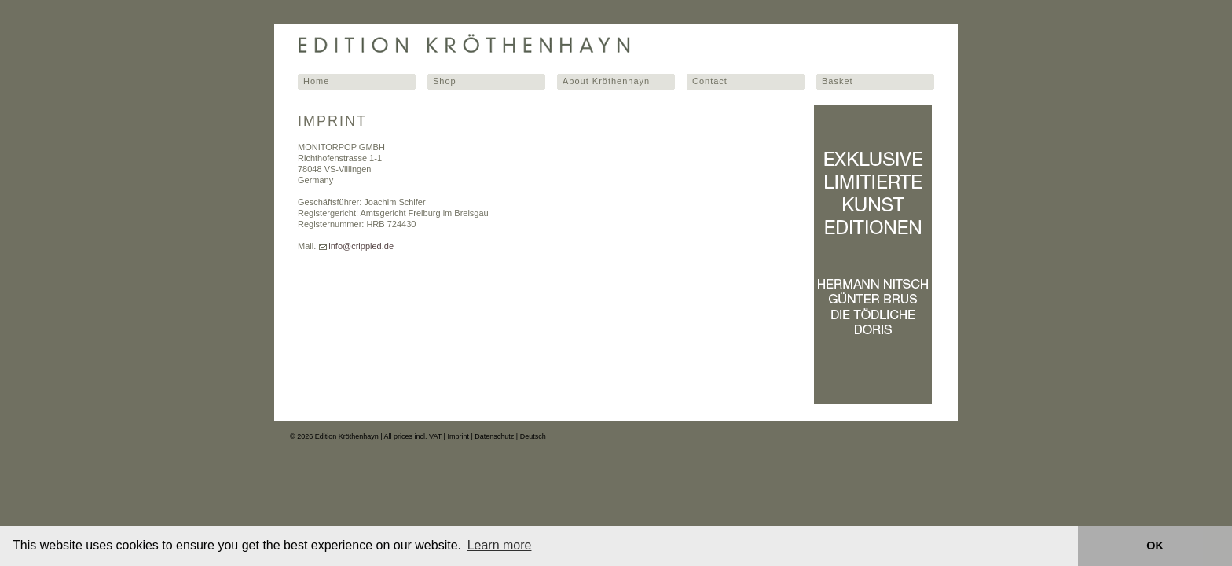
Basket (837, 81)
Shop (444, 81)
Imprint (458, 436)
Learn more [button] (500, 545)
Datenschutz (494, 436)
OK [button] (1155, 545)
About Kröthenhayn (606, 81)
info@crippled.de (361, 246)
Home (316, 81)
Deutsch (533, 436)
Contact (710, 81)
